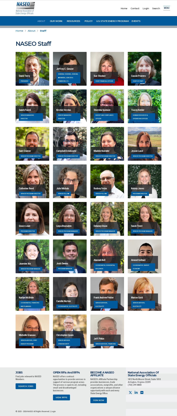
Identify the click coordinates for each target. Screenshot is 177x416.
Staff (43, 30)
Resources (73, 21)
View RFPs (61, 397)
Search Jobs (25, 386)
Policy (89, 21)
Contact (135, 8)
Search (156, 8)
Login (146, 8)
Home (124, 8)
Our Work (56, 21)
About (41, 21)
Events (136, 21)
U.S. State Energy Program (112, 21)
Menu (166, 8)
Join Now (98, 400)
